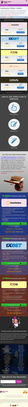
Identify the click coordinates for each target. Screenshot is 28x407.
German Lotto (7, 361)
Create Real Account (14, 223)
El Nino (7, 365)
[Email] (8, 381)
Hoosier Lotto (21, 352)
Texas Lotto (21, 371)
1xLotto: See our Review (14, 270)
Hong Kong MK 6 (21, 365)
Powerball (7, 346)
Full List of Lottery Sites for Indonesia (14, 92)
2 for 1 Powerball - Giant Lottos (15, 225)
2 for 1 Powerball (20, 32)
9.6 (6, 30)
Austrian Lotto (7, 364)
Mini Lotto (21, 362)
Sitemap (21, 395)
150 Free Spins (21, 47)
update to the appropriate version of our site (20, 341)
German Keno (7, 367)
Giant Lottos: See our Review (14, 230)
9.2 (6, 59)
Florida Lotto (7, 351)
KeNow (7, 368)
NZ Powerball (7, 352)
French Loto (21, 359)
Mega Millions (21, 346)
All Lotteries (14, 372)
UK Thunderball (7, 358)
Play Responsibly (17, 395)
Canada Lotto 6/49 (21, 351)
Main (7, 5)
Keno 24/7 (21, 367)
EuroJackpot (21, 349)
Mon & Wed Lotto (21, 368)
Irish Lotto (21, 355)
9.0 (6, 72)
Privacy (13, 395)
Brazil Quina (21, 364)
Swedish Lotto (7, 371)
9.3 (6, 45)
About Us (7, 395)
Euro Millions (7, 348)
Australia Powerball (7, 359)
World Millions (7, 362)
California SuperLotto (7, 349)
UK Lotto (21, 358)
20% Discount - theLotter (15, 307)
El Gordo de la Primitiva (7, 354)
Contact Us (10, 395)
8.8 (9, 85)
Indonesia (3, 5)
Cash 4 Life (21, 361)
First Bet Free (21, 87)
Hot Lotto (7, 355)
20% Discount (20, 61)
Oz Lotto (21, 354)
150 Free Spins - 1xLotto (15, 265)
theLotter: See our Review (14, 311)
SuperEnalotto (21, 348)
